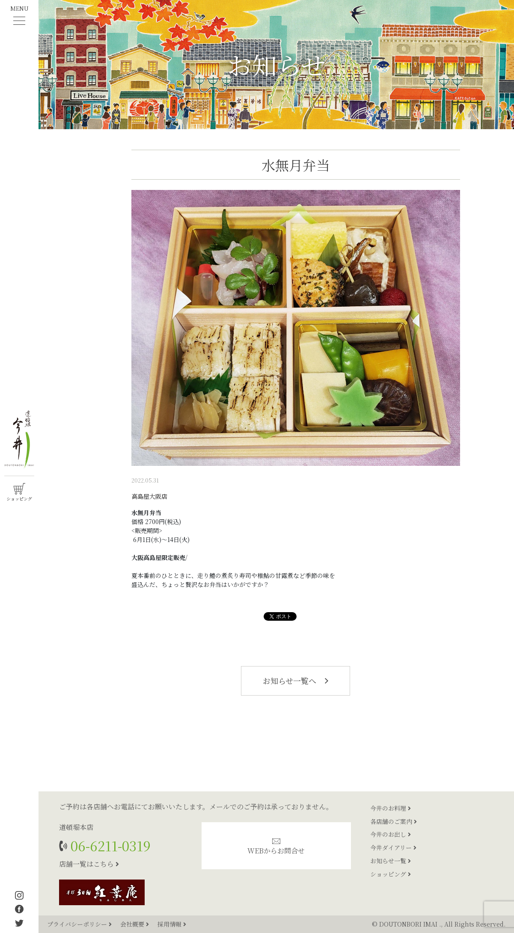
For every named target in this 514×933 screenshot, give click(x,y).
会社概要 (135, 924)
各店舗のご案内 (393, 821)
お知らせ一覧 (390, 860)
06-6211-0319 (109, 845)
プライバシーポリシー (80, 924)
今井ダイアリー (393, 847)
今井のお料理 (390, 808)
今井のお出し (390, 834)
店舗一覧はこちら (89, 864)
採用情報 (171, 924)
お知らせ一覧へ (295, 680)
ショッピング (390, 874)
